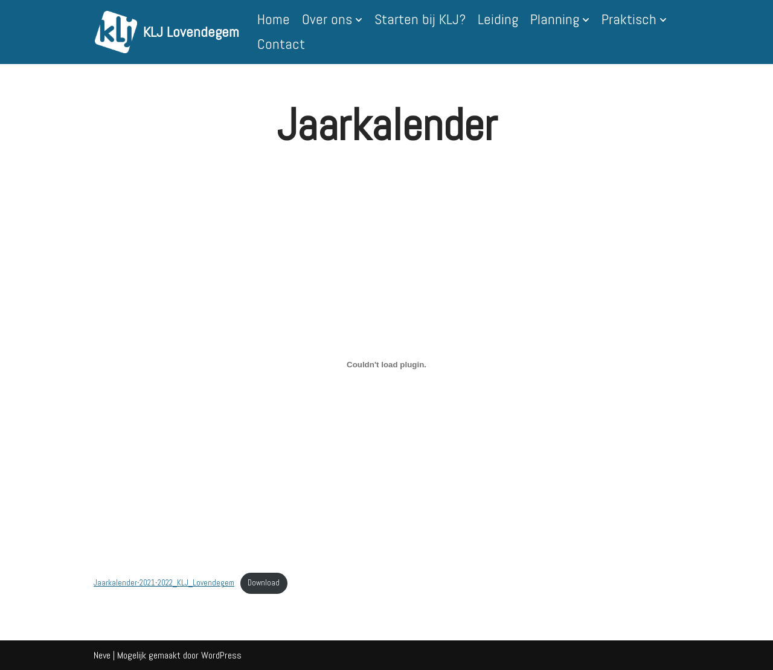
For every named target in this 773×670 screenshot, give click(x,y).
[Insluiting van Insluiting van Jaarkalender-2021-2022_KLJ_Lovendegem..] (386, 365)
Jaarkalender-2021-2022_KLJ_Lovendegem (164, 583)
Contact (281, 43)
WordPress (221, 655)
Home (273, 19)
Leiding (498, 19)
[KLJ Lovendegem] (167, 32)
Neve (102, 655)
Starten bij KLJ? (420, 19)
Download (264, 583)
